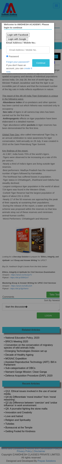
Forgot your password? (19, 62)
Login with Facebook (19, 35)
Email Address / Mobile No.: (22, 42)
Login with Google (18, 39)
